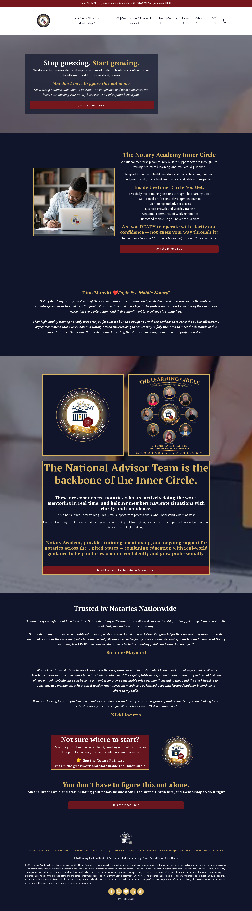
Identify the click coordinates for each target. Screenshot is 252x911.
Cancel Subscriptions (124, 854)
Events (186, 21)
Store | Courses (168, 21)
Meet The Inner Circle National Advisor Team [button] (126, 574)
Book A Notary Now (147, 854)
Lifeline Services (80, 854)
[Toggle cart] (224, 21)
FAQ (108, 854)
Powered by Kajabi (126, 903)
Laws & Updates (60, 854)
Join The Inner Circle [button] (91, 106)
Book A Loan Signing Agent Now (175, 854)
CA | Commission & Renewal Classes (133, 22)
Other (198, 21)
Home (32, 854)
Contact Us (97, 854)
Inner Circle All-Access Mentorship (86, 22)
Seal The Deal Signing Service (208, 854)
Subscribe (44, 854)
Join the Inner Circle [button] (169, 252)
